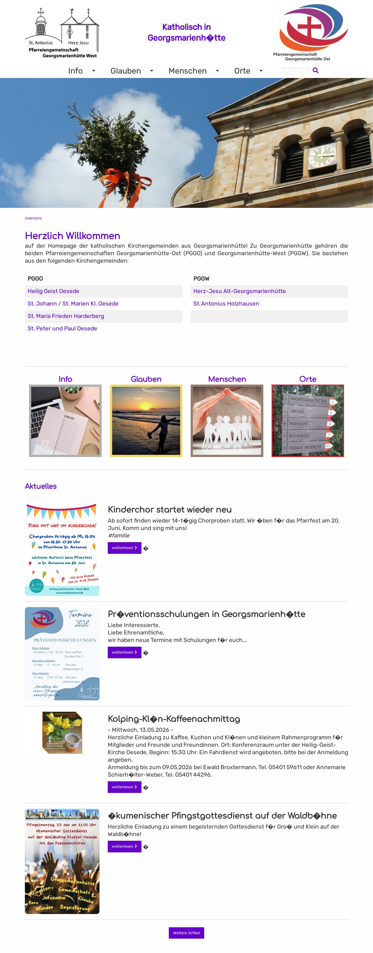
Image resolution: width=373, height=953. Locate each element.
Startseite (33, 218)
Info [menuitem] (75, 70)
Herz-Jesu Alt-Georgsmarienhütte (239, 291)
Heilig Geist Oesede (53, 291)
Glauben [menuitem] (126, 70)
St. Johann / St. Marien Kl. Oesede (73, 303)
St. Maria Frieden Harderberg (66, 316)
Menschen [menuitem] (188, 70)
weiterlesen (124, 547)
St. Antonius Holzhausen (226, 303)
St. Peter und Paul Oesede (62, 328)
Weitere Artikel (186, 933)
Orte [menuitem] (242, 70)
